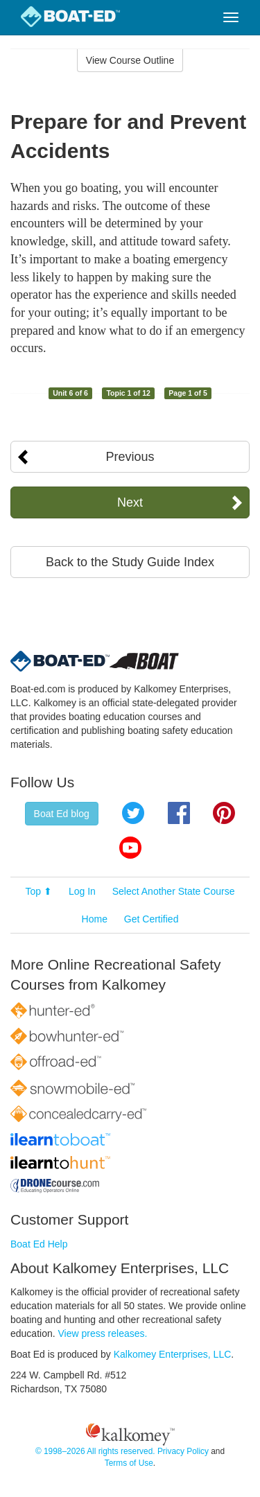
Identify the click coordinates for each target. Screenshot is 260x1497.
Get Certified (151, 919)
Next (130, 502)
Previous (129, 457)
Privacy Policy (183, 1451)
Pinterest (224, 813)
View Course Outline (130, 60)
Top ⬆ (39, 891)
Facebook (179, 813)
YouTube (130, 848)
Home (94, 919)
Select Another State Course (173, 891)
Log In (82, 891)
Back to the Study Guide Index (130, 562)
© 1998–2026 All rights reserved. (95, 1451)
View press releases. (103, 1333)
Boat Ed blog (61, 813)
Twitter (133, 813)
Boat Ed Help (39, 1244)
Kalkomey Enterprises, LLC (173, 1354)
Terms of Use (129, 1463)
